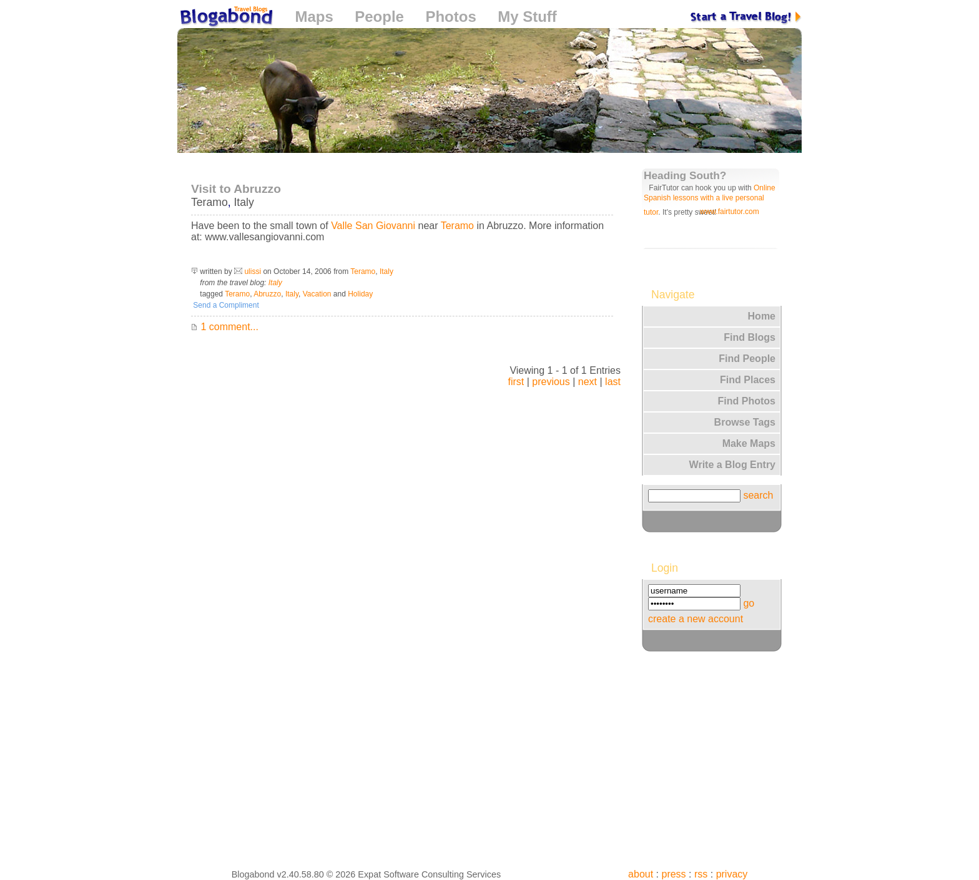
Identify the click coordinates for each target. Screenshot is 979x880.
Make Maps (748, 443)
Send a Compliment (225, 305)
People (379, 16)
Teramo (209, 202)
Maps (314, 16)
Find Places (747, 379)
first (516, 381)
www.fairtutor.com (729, 211)
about (640, 874)
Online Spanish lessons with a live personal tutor (709, 200)
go (748, 603)
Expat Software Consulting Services (429, 874)
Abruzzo (267, 294)
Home (761, 316)
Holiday (360, 294)
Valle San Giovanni (373, 225)
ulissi (252, 271)
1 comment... (224, 326)
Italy (243, 202)
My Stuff (527, 16)
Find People (747, 358)
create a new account (695, 619)
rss (700, 874)
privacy (732, 874)
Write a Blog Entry (732, 464)
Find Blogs (749, 337)
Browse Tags (744, 422)
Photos (450, 16)
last (613, 381)
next (587, 381)
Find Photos (746, 401)
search (758, 495)
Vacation (317, 294)
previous (550, 381)
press (673, 874)
